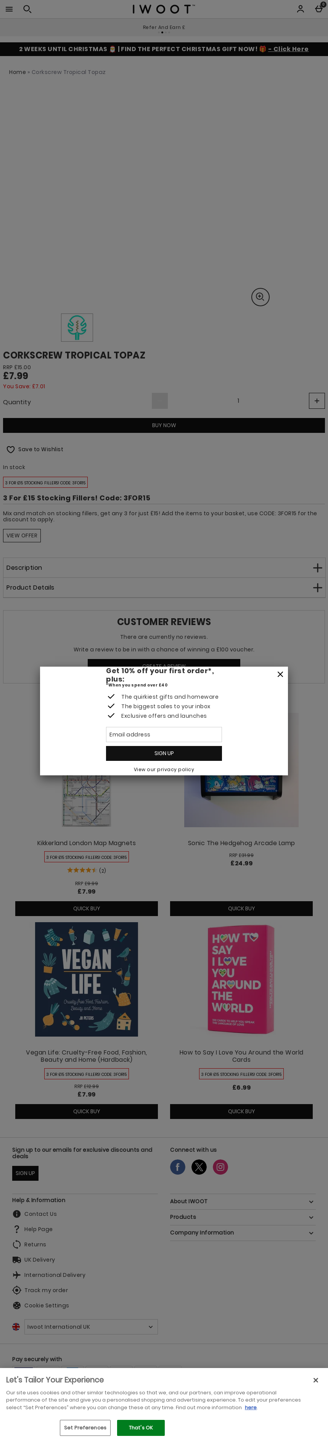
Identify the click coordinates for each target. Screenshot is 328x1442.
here (251, 1407)
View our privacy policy (164, 769)
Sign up (164, 753)
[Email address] (164, 734)
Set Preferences (85, 1427)
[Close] (280, 675)
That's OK (141, 1427)
